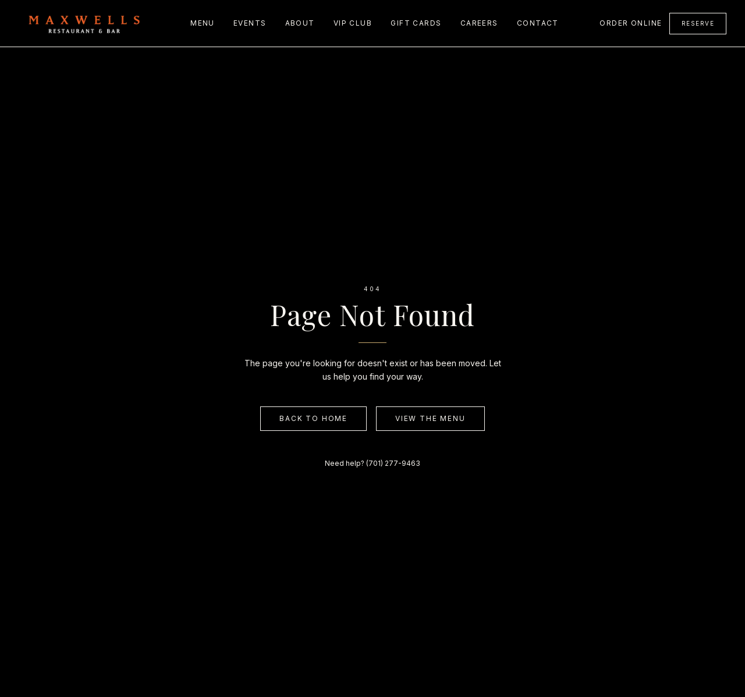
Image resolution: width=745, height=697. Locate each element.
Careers (479, 23)
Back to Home (313, 418)
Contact (538, 23)
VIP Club (353, 23)
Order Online (630, 23)
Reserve (698, 23)
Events (250, 23)
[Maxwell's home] (84, 23)
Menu (202, 23)
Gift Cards (416, 23)
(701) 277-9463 (393, 463)
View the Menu (430, 418)
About (300, 23)
